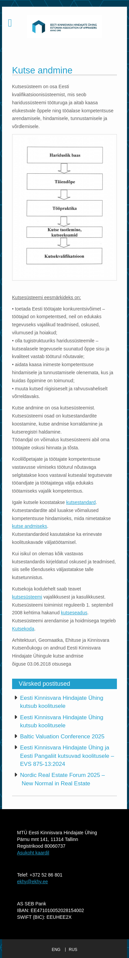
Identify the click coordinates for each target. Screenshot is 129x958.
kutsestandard (81, 502)
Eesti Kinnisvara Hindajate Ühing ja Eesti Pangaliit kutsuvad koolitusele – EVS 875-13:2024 (67, 755)
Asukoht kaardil (33, 852)
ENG (56, 950)
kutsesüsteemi (27, 597)
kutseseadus (74, 612)
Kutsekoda (23, 628)
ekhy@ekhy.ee (32, 881)
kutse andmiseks (29, 526)
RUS (73, 950)
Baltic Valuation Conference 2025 (62, 736)
